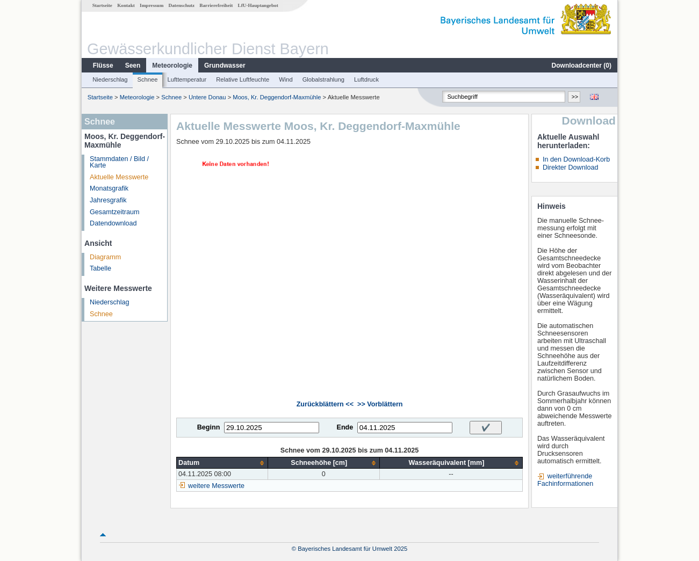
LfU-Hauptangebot (258, 5)
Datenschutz (182, 5)
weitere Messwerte (216, 486)
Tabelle (100, 268)
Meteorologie (172, 65)
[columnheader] (222, 463)
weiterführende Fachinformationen (565, 479)
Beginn (208, 427)
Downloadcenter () (581, 65)
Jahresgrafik (108, 200)
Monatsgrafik (109, 188)
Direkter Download (571, 167)
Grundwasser (225, 65)
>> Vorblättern (379, 404)
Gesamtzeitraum (114, 212)
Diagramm (105, 257)
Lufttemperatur (186, 79)
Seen (133, 65)
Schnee (148, 79)
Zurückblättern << (325, 404)
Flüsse (103, 65)
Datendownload (113, 223)
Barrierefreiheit (216, 5)
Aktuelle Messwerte (119, 177)
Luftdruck (366, 79)
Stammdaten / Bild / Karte (119, 162)
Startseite (102, 5)
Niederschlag (109, 79)
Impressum (151, 5)
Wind (286, 79)
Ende (344, 427)
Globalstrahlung (323, 79)
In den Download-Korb (576, 159)
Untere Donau (207, 97)
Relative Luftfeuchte (242, 79)
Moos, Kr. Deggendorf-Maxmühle (277, 97)
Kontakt (126, 5)
